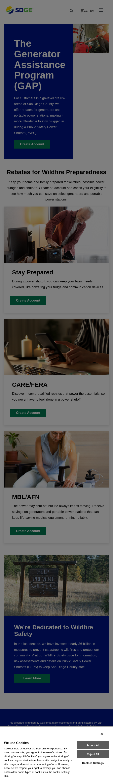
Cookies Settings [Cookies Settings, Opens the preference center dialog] (93, 763)
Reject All (93, 754)
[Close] (101, 733)
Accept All (92, 745)
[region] (56, 752)
